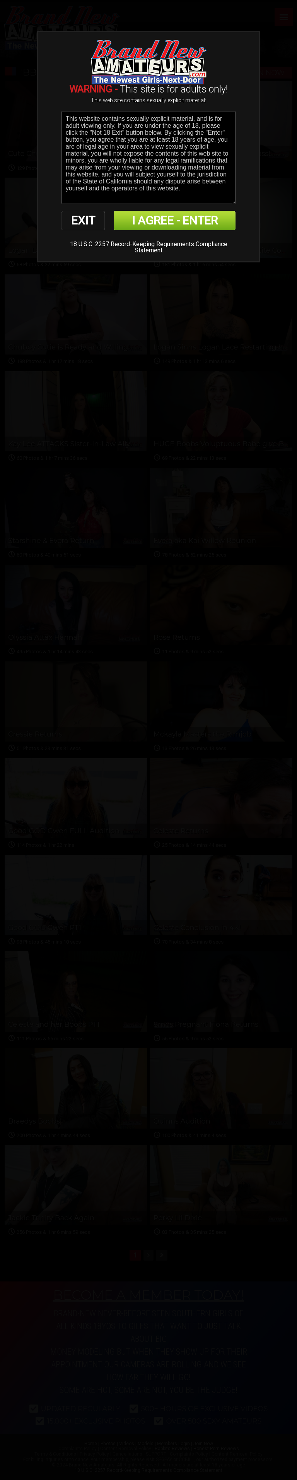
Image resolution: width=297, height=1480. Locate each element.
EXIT (83, 220)
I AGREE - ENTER (175, 220)
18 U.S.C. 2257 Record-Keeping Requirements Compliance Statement (148, 247)
